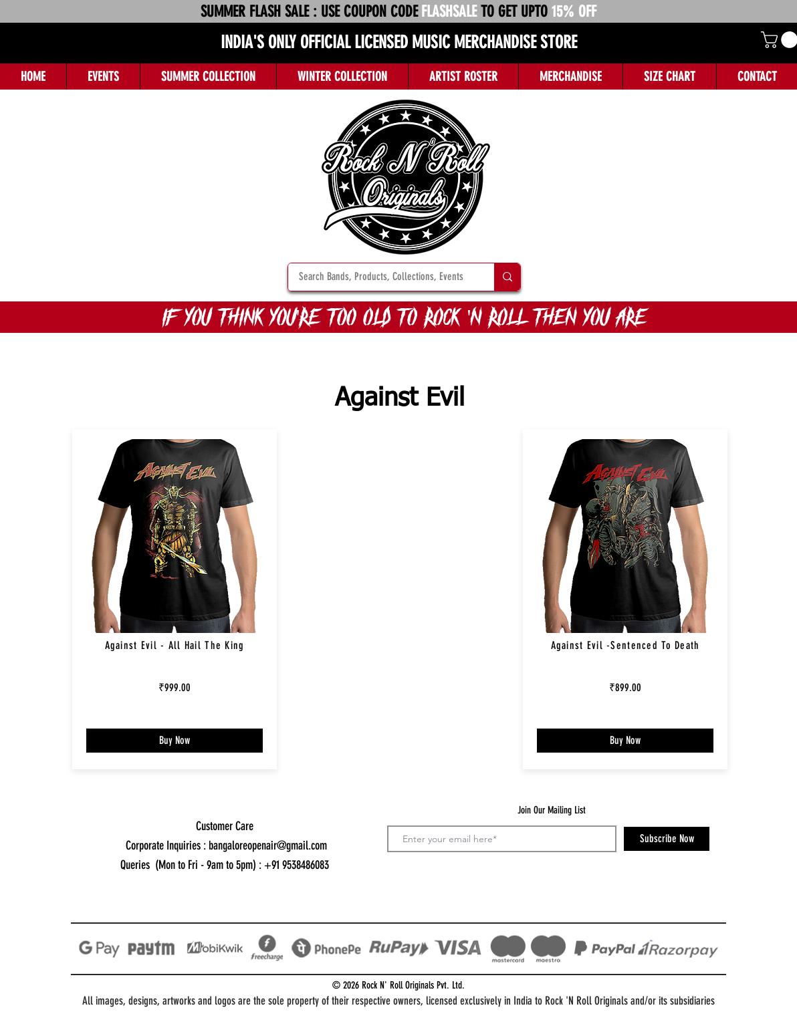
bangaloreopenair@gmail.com (268, 845)
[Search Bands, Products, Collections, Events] (382, 277)
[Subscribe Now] (666, 838)
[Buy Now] (174, 740)
